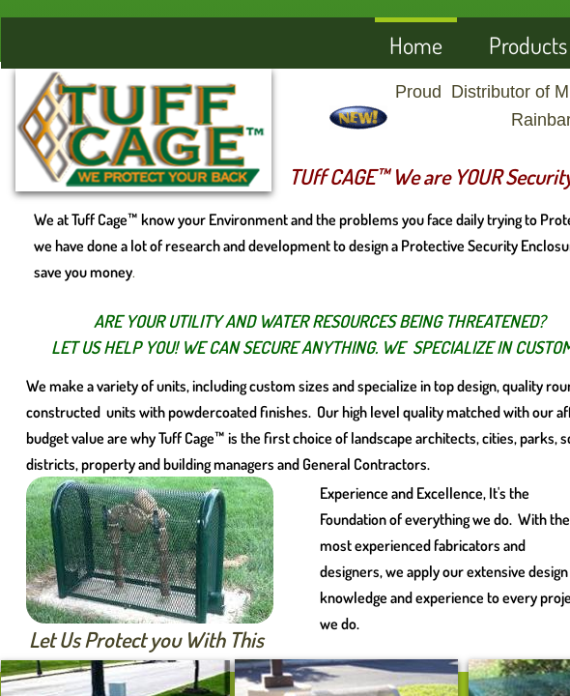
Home (415, 45)
